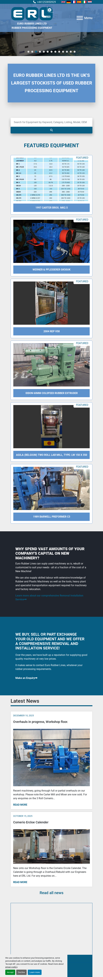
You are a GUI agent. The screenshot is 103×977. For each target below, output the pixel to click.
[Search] (51, 122)
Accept (10, 972)
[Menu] (80, 18)
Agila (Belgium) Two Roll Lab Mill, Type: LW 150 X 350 (51, 454)
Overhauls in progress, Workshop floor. (40, 722)
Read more (20, 804)
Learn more (35, 972)
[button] (28, 52)
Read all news (51, 893)
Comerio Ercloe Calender (30, 822)
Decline (21, 972)
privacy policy (11, 967)
